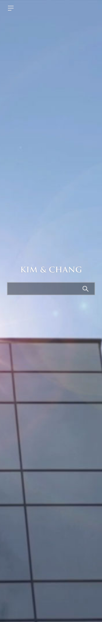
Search (86, 289)
